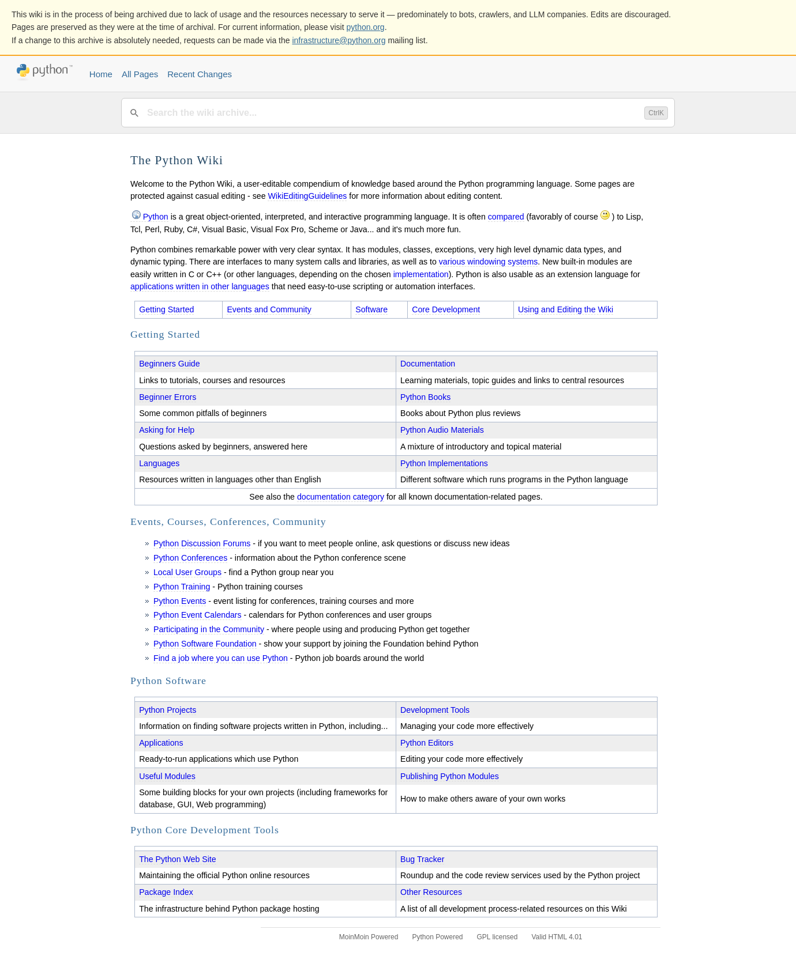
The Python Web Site (177, 859)
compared (506, 216)
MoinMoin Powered (369, 937)
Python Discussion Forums (201, 543)
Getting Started (166, 309)
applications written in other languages (199, 286)
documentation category (340, 496)
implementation (421, 274)
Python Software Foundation (205, 643)
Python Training (181, 586)
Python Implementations (444, 463)
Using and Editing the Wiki (565, 309)
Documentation (427, 363)
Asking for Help (166, 429)
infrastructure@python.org (338, 40)
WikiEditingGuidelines (307, 196)
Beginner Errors (167, 397)
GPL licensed (497, 937)
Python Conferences (190, 557)
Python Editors (426, 742)
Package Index (166, 892)
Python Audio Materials (442, 429)
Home (100, 74)
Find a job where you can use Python (220, 658)
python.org (366, 27)
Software (371, 309)
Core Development (446, 309)
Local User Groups (187, 572)
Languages (159, 463)
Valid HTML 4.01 (556, 937)
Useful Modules (167, 776)
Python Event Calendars (197, 614)
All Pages (140, 74)
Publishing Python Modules (449, 776)
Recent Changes (199, 74)
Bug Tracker (422, 859)
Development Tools (435, 710)
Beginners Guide (169, 363)
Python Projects (167, 710)
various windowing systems (488, 261)
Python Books (425, 397)
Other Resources (431, 892)
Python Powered (437, 937)
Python (155, 216)
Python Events (179, 601)
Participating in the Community (208, 629)
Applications (161, 742)
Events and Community (269, 309)
